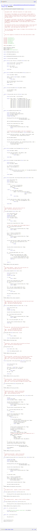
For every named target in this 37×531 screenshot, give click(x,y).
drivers (3, 6)
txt (32, 529)
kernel (10, 5)
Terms (12, 529)
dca (6, 6)
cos (2, 5)
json (35, 529)
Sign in (35, 1)
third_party (6, 5)
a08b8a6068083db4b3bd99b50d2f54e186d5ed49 (24, 5)
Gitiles (6, 529)
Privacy (9, 529)
